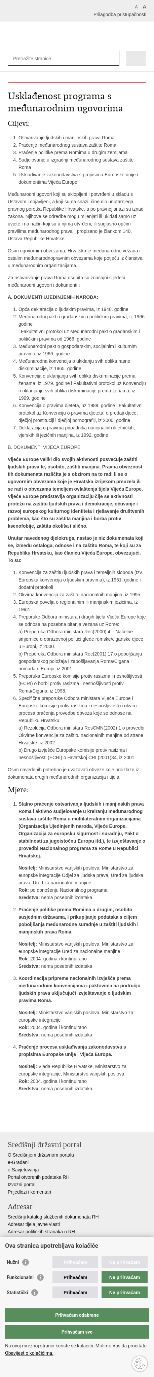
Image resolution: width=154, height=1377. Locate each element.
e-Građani (18, 1162)
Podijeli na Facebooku (25, 1121)
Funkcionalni (20, 1277)
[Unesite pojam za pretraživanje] (37, 58)
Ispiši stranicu (11, 1121)
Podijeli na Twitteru (40, 1121)
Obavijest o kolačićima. (29, 1353)
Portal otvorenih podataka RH (39, 1177)
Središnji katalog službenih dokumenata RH (53, 1217)
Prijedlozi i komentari (29, 1192)
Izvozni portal (21, 1184)
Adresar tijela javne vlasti (34, 1224)
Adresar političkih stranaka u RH (41, 1231)
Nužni (13, 1262)
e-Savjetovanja (23, 1169)
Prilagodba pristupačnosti (119, 14)
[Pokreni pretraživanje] (112, 58)
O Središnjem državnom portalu (41, 1155)
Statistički (17, 1292)
